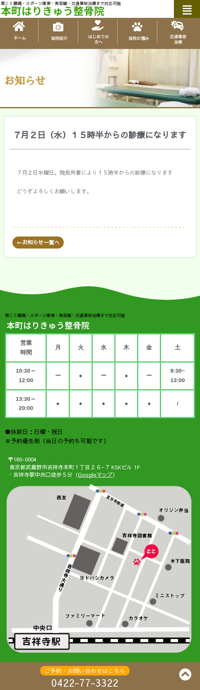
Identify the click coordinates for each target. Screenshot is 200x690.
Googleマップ (95, 474)
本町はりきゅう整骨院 (52, 10)
